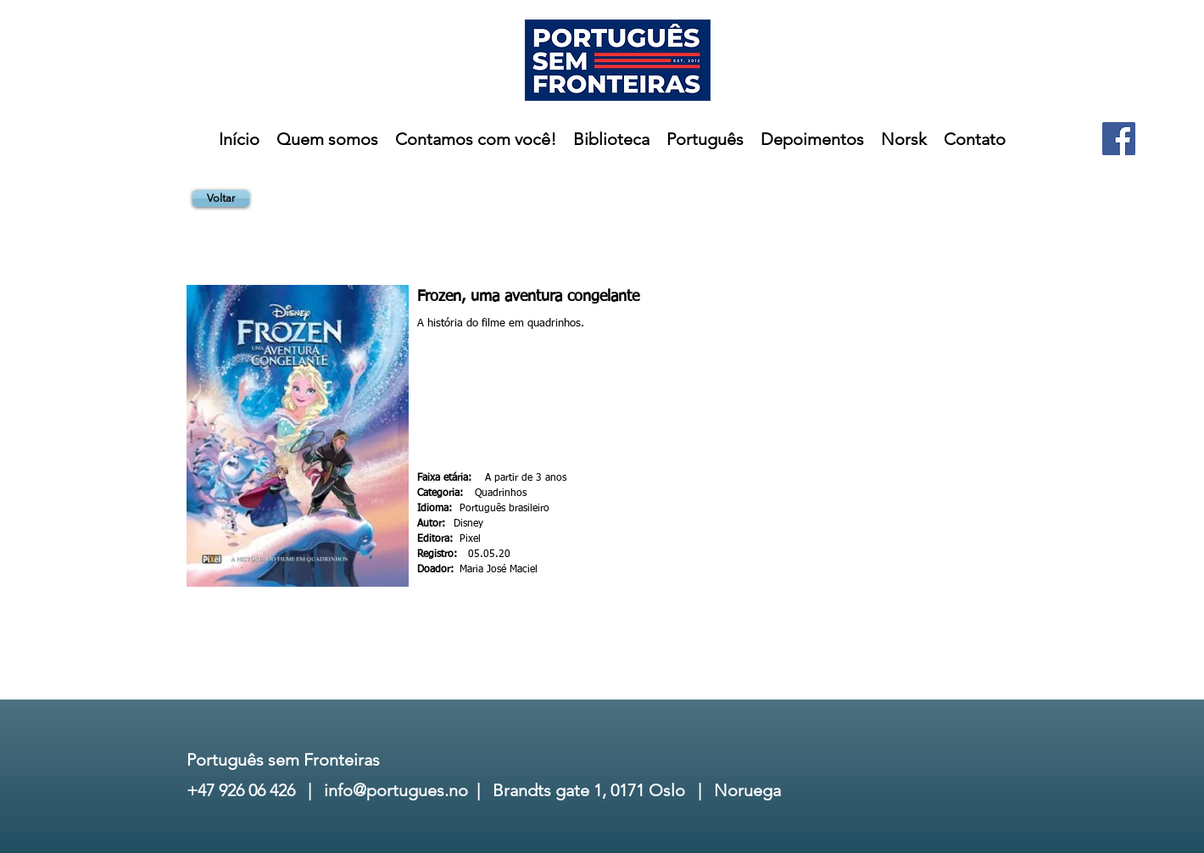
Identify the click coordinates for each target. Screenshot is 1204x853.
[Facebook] (1118, 138)
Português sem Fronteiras (283, 760)
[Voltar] (220, 198)
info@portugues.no (396, 790)
